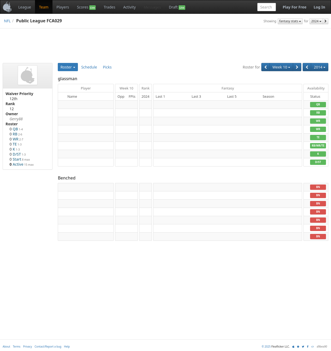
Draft (177, 7)
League (24, 7)
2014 (319, 67)
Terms (16, 346)
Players (62, 7)
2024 (316, 21)
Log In (319, 7)
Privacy (27, 346)
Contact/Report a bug (48, 346)
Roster (67, 67)
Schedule (89, 67)
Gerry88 (16, 118)
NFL (7, 20)
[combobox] (266, 7)
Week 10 (281, 67)
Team (43, 7)
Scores (86, 7)
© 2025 (266, 346)
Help (67, 346)
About (6, 346)
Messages (152, 7)
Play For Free (295, 7)
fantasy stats (290, 21)
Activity (129, 7)
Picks (107, 67)
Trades (109, 7)
